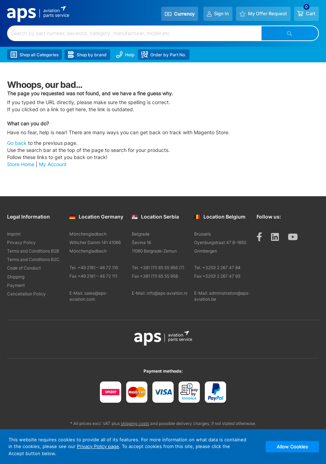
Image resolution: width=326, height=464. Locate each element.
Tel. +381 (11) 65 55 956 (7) (158, 267)
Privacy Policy (21, 242)
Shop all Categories (34, 55)
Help (126, 55)
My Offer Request (267, 14)
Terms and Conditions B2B (33, 251)
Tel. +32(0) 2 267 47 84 (217, 267)
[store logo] (38, 14)
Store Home (20, 165)
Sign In (221, 14)
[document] (163, 446)
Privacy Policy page (98, 446)
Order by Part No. (164, 55)
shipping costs (135, 423)
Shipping (15, 276)
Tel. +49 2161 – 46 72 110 (93, 267)
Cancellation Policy (26, 293)
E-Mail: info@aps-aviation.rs (159, 293)
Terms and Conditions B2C (33, 259)
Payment (16, 285)
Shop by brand (87, 55)
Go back (17, 143)
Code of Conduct (24, 268)
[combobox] (135, 33)
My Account (53, 165)
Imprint (14, 234)
